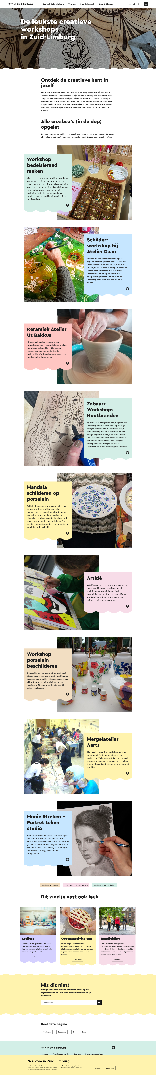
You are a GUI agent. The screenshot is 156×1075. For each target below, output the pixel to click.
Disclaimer (45, 1074)
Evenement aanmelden (94, 1054)
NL (138, 4)
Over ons (77, 1054)
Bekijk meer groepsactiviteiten (76, 885)
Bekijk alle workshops (50, 885)
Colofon (57, 1074)
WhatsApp (47, 1032)
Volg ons (44, 1059)
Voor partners (98, 1074)
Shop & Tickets (106, 4)
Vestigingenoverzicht (61, 1054)
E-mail (84, 1032)
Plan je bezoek (87, 4)
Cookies (85, 1074)
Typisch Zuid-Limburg (53, 4)
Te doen (72, 4)
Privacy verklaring (71, 1074)
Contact (44, 1054)
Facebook (62, 1032)
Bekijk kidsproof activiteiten (104, 885)
